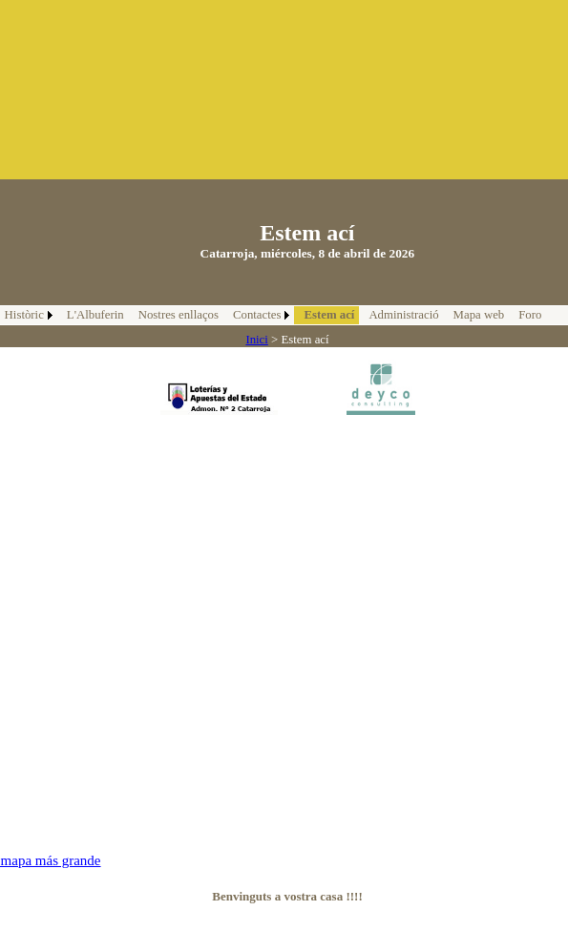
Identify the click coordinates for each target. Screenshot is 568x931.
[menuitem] (93, 315)
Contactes (257, 314)
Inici (256, 339)
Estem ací (329, 314)
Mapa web (479, 314)
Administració (403, 314)
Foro (529, 314)
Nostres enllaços (178, 314)
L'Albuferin (95, 314)
